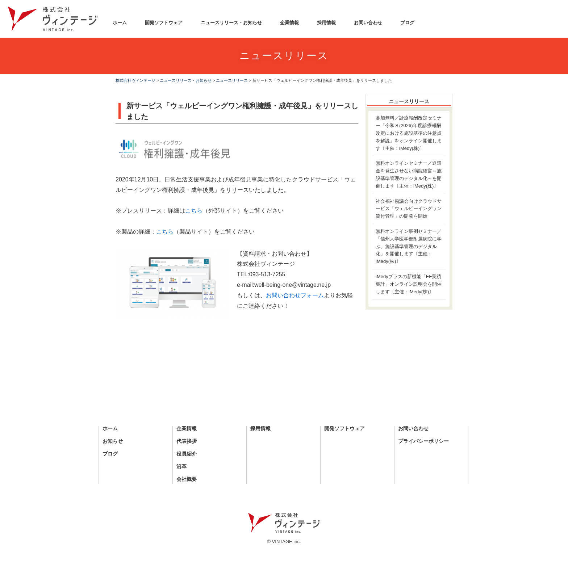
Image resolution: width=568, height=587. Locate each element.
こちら (193, 210)
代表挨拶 (186, 441)
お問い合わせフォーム (295, 295)
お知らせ (113, 441)
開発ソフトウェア (164, 22)
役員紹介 (186, 454)
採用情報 (326, 22)
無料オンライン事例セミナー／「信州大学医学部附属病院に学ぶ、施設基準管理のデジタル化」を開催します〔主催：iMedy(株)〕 (409, 246)
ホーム (120, 22)
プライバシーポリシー (423, 441)
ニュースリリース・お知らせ (231, 22)
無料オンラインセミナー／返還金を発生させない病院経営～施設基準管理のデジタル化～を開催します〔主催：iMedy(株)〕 (409, 174)
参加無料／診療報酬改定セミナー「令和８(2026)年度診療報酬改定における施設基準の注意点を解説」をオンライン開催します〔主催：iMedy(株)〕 (409, 133)
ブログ (407, 22)
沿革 (181, 466)
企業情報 (289, 22)
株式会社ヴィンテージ (135, 80)
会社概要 (186, 479)
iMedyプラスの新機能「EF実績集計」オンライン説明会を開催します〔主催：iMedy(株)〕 (409, 284)
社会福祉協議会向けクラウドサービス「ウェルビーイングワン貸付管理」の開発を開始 (409, 208)
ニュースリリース (232, 80)
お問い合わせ (368, 22)
